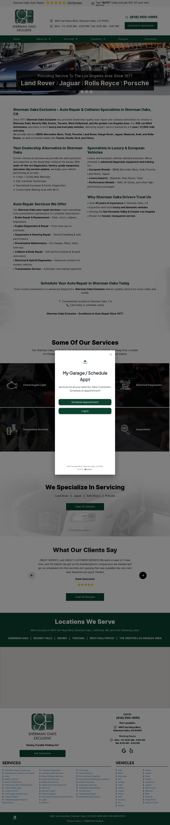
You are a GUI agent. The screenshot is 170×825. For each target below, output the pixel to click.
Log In (85, 411)
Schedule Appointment (85, 402)
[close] (111, 355)
